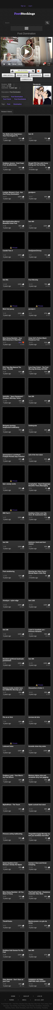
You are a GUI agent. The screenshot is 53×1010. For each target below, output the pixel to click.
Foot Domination (17, 97)
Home (13, 996)
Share (46, 75)
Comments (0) (26, 79)
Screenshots (36, 75)
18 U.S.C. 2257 (39, 1000)
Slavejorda (37, 84)
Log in (30, 6)
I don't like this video (33, 71)
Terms (11, 1000)
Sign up (23, 6)
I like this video (12, 71)
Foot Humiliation (20, 99)
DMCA (24, 1000)
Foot (8, 104)
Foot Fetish (7, 99)
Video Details (8, 75)
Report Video (22, 75)
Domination (17, 104)
